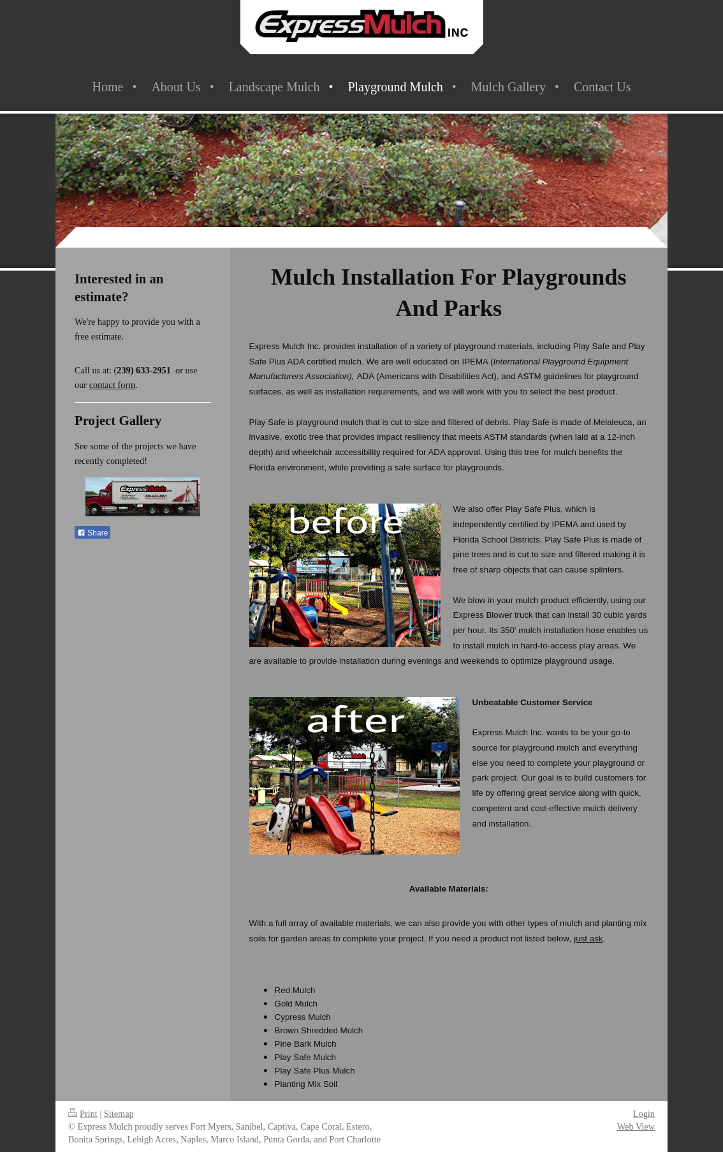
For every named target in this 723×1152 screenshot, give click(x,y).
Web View (636, 1126)
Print (83, 1114)
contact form (112, 385)
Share (92, 532)
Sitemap (119, 1114)
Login (644, 1114)
